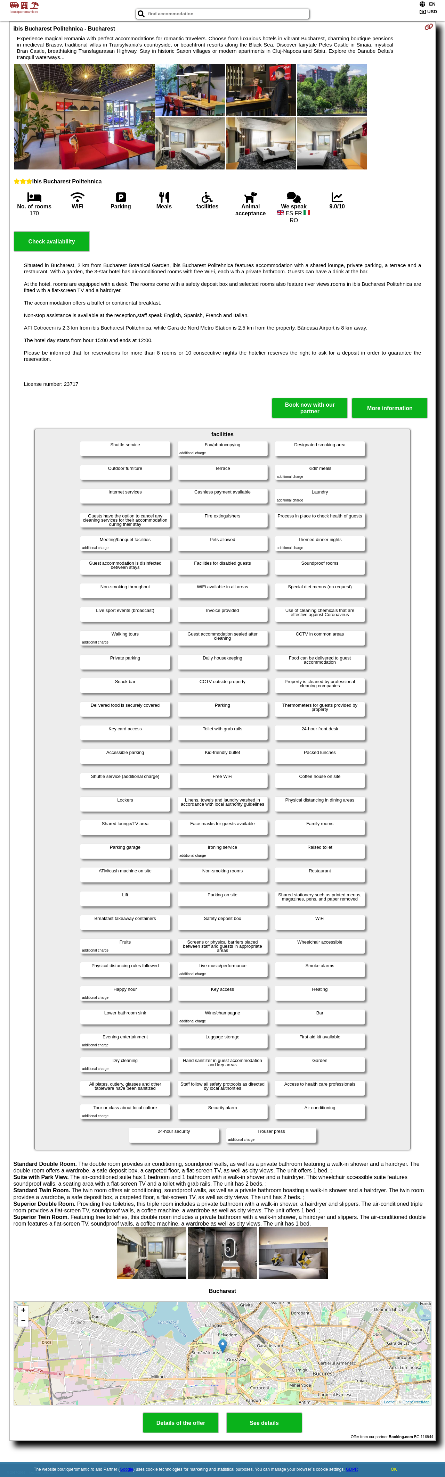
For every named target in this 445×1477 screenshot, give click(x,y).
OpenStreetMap (416, 1402)
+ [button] (23, 1311)
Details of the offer (180, 1423)
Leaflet (390, 1402)
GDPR (352, 1469)
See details (264, 1423)
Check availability (51, 241)
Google (127, 1469)
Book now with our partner (310, 408)
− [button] (23, 1321)
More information (390, 408)
